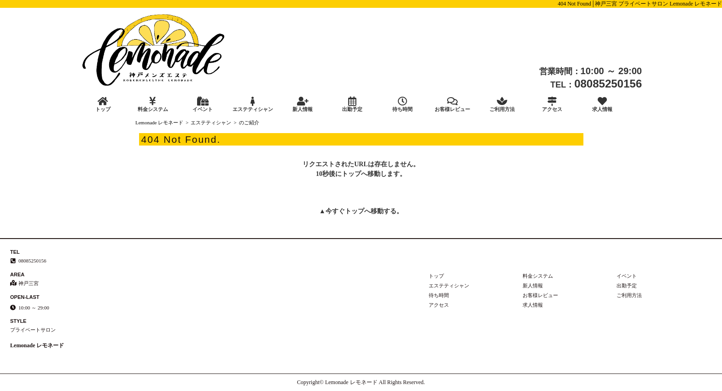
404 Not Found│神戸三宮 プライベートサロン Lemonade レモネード (640, 3)
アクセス (552, 104)
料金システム (152, 104)
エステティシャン (252, 104)
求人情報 (602, 104)
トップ (103, 104)
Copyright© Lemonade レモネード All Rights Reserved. (361, 382)
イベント (203, 104)
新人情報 (302, 104)
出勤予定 (352, 104)
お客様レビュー (452, 104)
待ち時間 (402, 104)
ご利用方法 (502, 104)
